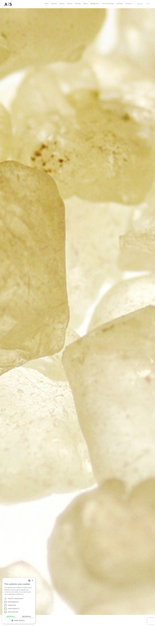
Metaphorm (95, 4)
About (62, 4)
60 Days (120, 4)
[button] (18, 620)
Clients (69, 4)
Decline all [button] (26, 616)
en (148, 3)
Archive (54, 4)
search (139, 3)
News (85, 4)
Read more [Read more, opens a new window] (19, 594)
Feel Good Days (108, 4)
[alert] (18, 601)
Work (46, 4)
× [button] (32, 580)
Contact (129, 4)
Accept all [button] (11, 616)
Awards (78, 4)
